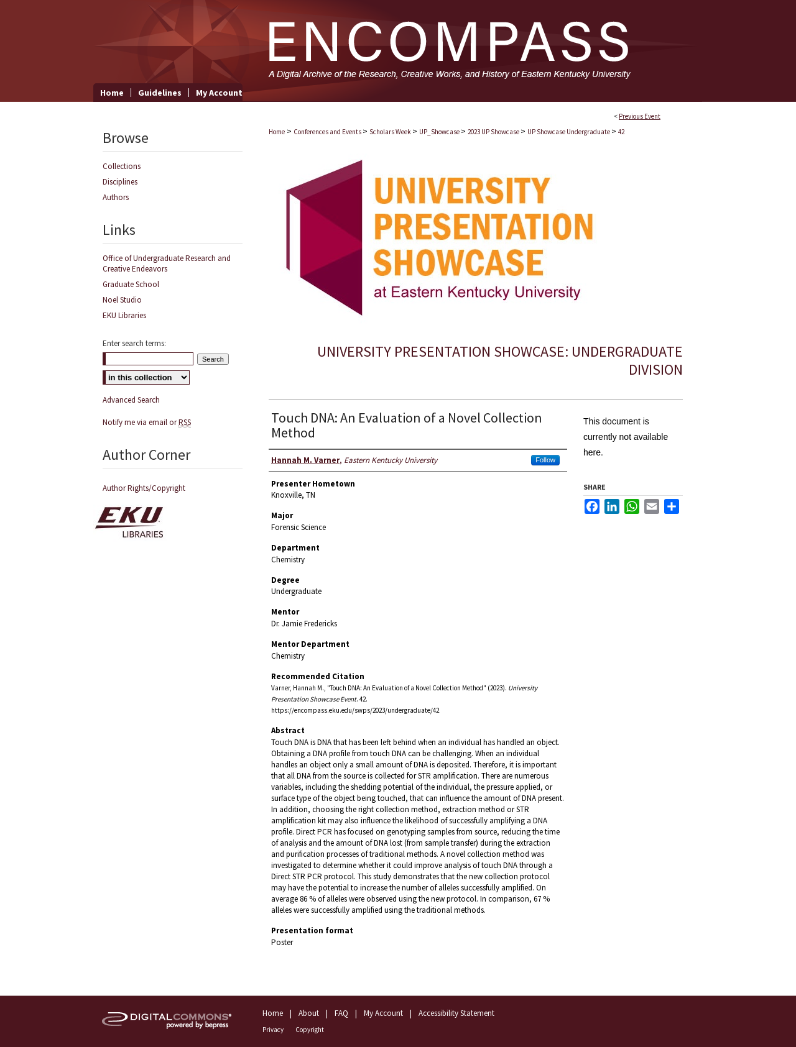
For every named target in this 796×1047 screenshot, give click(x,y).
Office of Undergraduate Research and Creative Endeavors (167, 263)
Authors (116, 197)
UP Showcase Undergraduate (569, 131)
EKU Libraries (124, 315)
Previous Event (639, 116)
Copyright (309, 1029)
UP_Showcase (440, 131)
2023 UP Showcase (494, 131)
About (308, 1013)
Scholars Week (390, 131)
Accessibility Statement (456, 1013)
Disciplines (120, 181)
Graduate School (131, 284)
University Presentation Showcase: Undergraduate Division (500, 360)
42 (621, 131)
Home (277, 131)
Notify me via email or (147, 422)
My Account (383, 1013)
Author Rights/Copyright (144, 488)
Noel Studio (122, 300)
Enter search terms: (134, 343)
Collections (122, 166)
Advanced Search (131, 400)
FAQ (341, 1013)
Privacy (273, 1029)
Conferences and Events (328, 131)
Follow (545, 460)
